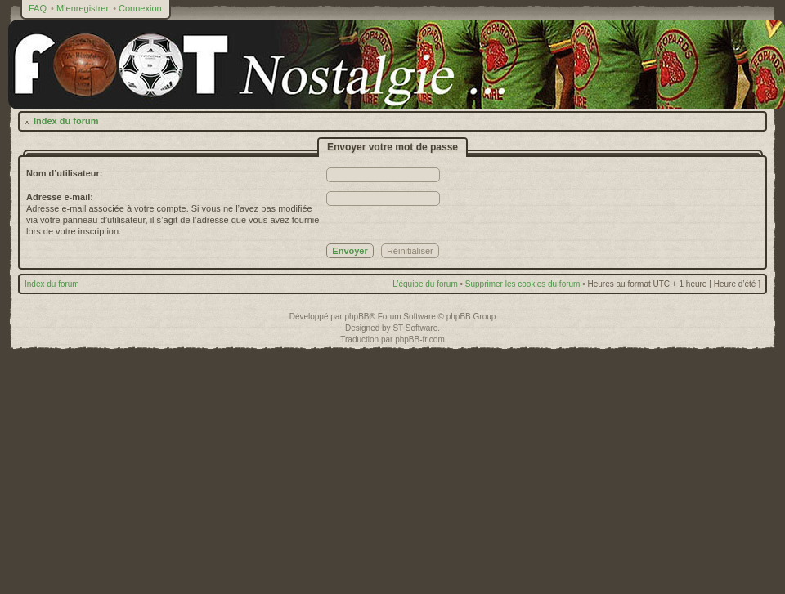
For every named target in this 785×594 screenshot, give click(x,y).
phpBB (356, 316)
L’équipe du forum (425, 283)
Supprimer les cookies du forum (523, 283)
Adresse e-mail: (59, 197)
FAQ (38, 8)
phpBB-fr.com (420, 339)
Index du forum (66, 121)
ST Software (414, 328)
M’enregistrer (82, 8)
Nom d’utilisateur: (64, 173)
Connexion (140, 8)
